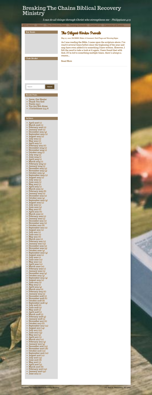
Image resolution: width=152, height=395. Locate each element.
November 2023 (36, 170)
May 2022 (33, 209)
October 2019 (35, 275)
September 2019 (36, 278)
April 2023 (34, 186)
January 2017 (35, 344)
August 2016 (35, 355)
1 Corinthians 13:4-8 (39, 108)
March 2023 (34, 189)
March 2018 (34, 314)
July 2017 (33, 330)
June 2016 (34, 360)
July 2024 (33, 154)
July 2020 (33, 257)
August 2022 (35, 202)
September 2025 (37, 134)
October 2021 (35, 225)
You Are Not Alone (38, 106)
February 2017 (36, 341)
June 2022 (34, 207)
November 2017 (36, 321)
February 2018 (36, 316)
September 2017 (36, 325)
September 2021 (36, 227)
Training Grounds (78, 25)
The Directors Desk (56, 25)
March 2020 (34, 266)
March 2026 (34, 125)
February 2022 (36, 216)
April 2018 (34, 312)
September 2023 (37, 175)
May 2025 (33, 141)
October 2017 (35, 323)
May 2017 (33, 335)
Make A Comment (87, 38)
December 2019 (36, 273)
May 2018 (33, 309)
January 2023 (35, 193)
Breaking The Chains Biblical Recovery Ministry (72, 10)
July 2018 (33, 305)
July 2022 (33, 205)
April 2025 (34, 143)
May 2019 (33, 284)
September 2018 (36, 303)
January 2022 (35, 218)
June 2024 (34, 157)
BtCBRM (75, 38)
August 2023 (35, 177)
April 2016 (34, 364)
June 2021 (33, 234)
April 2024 (34, 159)
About (40, 25)
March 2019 (34, 289)
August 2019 (35, 280)
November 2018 (36, 298)
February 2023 (36, 191)
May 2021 (33, 236)
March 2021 (34, 239)
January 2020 (35, 271)
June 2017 (33, 332)
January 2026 (35, 129)
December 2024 (36, 148)
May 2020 (33, 262)
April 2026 (34, 122)
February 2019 (36, 291)
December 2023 (36, 168)
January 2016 (35, 371)
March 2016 (34, 366)
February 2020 (36, 268)
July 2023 (33, 179)
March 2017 (34, 339)
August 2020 (35, 255)
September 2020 (37, 252)
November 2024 (36, 150)
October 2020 (35, 250)
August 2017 (35, 328)
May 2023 (33, 184)
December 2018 (36, 296)
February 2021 (36, 241)
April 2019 (34, 287)
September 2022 (37, 200)
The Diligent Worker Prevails (81, 33)
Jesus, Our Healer (38, 99)
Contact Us (95, 25)
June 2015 (33, 373)
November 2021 (36, 223)
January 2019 (35, 293)
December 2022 (36, 195)
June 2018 (34, 307)
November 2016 (36, 348)
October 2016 (35, 351)
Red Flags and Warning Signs (106, 38)
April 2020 (34, 264)
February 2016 (36, 369)
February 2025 (36, 145)
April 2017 (34, 337)
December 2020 (36, 246)
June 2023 (34, 182)
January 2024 (35, 166)
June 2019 (34, 282)
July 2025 (33, 138)
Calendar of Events (114, 25)
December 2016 (36, 346)
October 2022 (35, 198)
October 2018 (35, 300)
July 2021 (33, 232)
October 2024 (35, 152)
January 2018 (35, 319)
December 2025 (36, 132)
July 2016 (33, 357)
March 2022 (34, 214)
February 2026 (36, 127)
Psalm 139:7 (34, 104)
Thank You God (36, 101)
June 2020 (34, 259)
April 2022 (34, 211)
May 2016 (33, 362)
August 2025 (35, 136)
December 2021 (36, 221)
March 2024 (34, 161)
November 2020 (36, 248)
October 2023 (35, 173)
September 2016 (37, 353)
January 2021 (35, 243)
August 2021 (35, 230)
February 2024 (36, 163)
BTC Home (28, 25)
